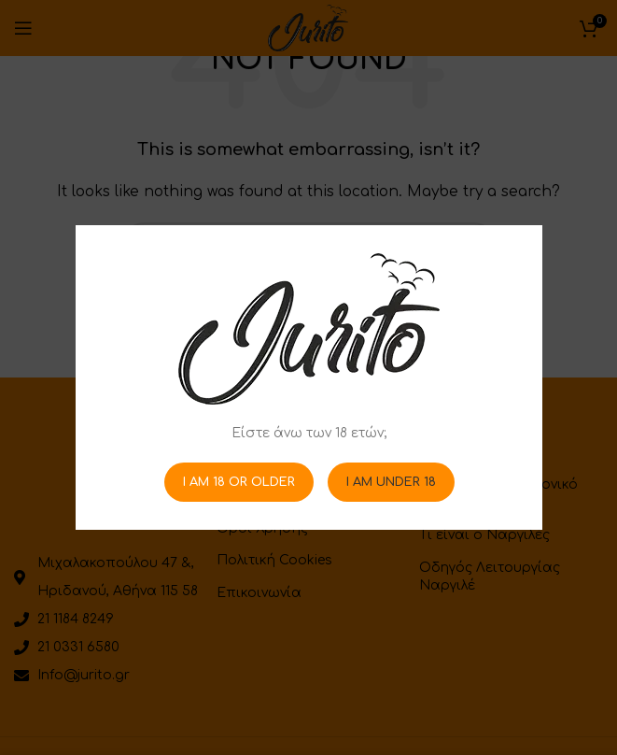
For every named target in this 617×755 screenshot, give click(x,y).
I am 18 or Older (238, 481)
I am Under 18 (390, 481)
